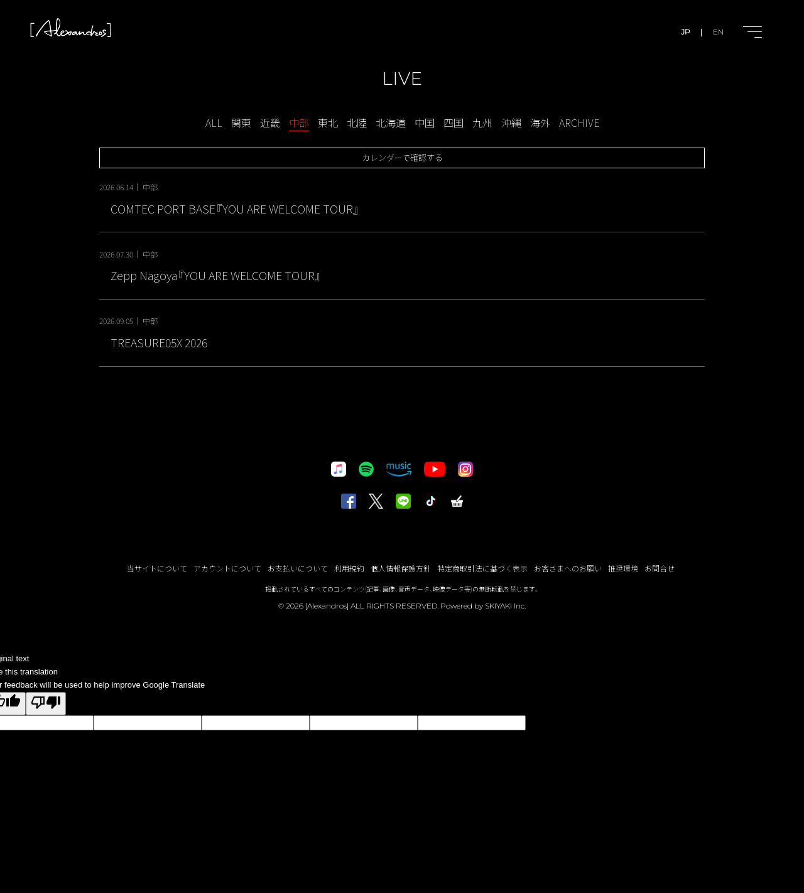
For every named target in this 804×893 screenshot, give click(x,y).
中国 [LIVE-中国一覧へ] (425, 122)
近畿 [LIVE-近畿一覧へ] (270, 122)
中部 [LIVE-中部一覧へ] (299, 122)
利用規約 (349, 568)
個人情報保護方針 (401, 568)
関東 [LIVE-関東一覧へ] (241, 122)
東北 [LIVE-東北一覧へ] (328, 122)
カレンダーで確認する (402, 157)
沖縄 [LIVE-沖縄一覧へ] (511, 122)
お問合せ (659, 568)
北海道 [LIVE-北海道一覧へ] (391, 122)
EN (718, 31)
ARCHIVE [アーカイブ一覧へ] (579, 122)
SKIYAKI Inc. (505, 605)
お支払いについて (298, 568)
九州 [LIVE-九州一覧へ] (482, 122)
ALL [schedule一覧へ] (213, 122)
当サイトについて (157, 568)
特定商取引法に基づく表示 (482, 568)
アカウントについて (227, 568)
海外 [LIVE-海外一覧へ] (540, 122)
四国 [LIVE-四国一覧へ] (453, 122)
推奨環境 (623, 568)
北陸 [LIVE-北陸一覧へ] (357, 122)
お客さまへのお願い (568, 568)
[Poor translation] (46, 703)
